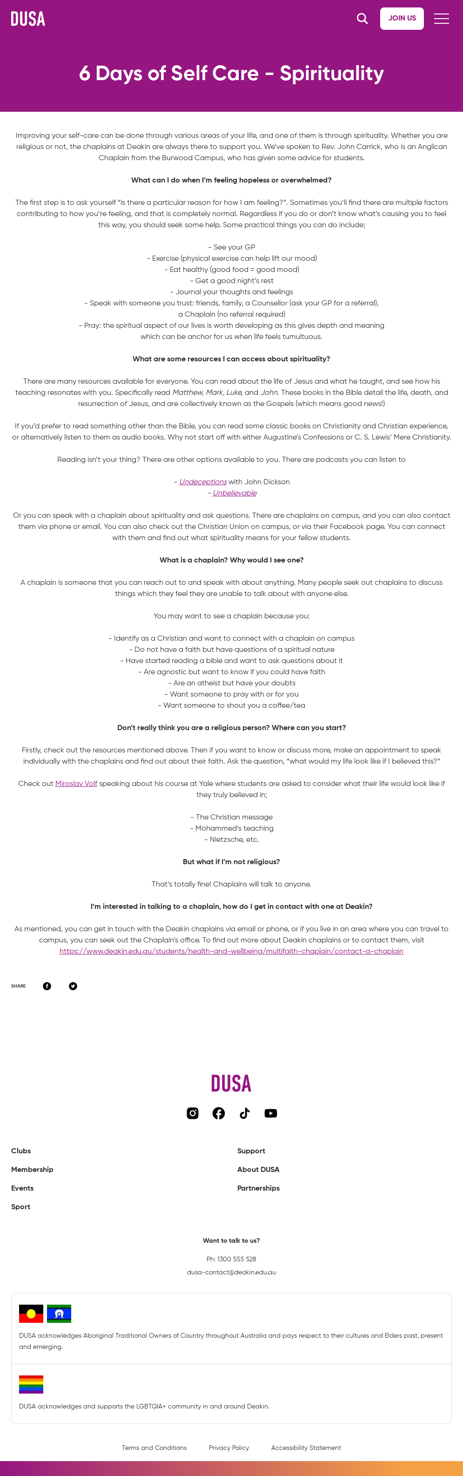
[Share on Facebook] (47, 986)
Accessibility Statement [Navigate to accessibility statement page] (306, 1448)
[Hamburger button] (441, 18)
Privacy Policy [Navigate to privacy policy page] (229, 1448)
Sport (20, 1207)
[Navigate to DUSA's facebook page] (218, 1113)
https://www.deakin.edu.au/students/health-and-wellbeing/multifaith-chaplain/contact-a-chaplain (231, 951)
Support (251, 1151)
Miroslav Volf (76, 784)
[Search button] (362, 18)
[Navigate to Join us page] (402, 18)
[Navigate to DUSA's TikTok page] (245, 1113)
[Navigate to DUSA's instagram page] (192, 1113)
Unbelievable (234, 493)
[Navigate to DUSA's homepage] (28, 18)
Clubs (21, 1151)
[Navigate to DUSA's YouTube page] (271, 1113)
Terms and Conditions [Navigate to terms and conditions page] (154, 1448)
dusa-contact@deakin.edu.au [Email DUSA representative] (231, 1272)
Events (22, 1188)
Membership (32, 1170)
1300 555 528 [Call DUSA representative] (236, 1259)
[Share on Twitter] (73, 986)
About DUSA (258, 1170)
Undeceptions (203, 482)
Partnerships (258, 1188)
